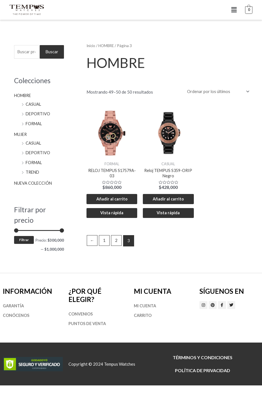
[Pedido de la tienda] (216, 92)
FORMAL (34, 123)
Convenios (80, 323)
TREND (33, 171)
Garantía (14, 314)
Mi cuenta (145, 314)
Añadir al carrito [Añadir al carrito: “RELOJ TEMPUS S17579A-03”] (112, 203)
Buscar (51, 51)
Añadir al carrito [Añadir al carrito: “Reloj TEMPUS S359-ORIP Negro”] (168, 203)
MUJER (21, 133)
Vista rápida (112, 221)
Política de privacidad (202, 380)
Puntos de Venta (88, 333)
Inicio (91, 45)
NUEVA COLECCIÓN (33, 181)
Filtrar (24, 239)
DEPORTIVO (38, 113)
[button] (234, 10)
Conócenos (16, 324)
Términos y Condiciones (202, 367)
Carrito (143, 324)
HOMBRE (23, 95)
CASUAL (33, 104)
